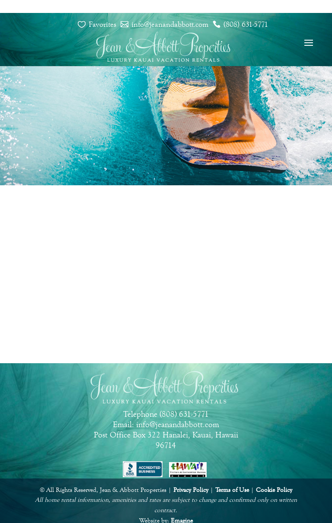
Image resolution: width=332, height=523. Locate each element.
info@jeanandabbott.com (169, 24)
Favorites (102, 24)
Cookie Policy (274, 490)
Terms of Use (232, 490)
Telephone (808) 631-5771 (166, 414)
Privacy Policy (190, 490)
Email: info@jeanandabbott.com (166, 424)
